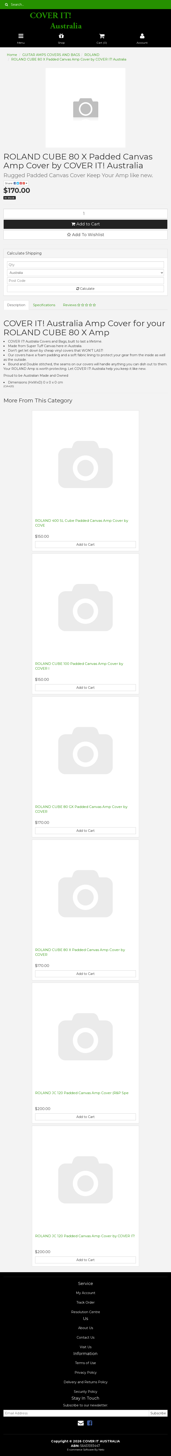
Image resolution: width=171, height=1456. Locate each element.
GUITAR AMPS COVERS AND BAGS (51, 55)
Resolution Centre (85, 1312)
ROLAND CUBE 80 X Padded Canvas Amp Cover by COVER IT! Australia (68, 59)
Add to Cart (85, 224)
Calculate (85, 289)
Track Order (85, 1302)
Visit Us (85, 1347)
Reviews (79, 305)
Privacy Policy (86, 1372)
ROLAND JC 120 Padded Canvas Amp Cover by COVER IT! (85, 1236)
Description (16, 305)
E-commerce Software (80, 1449)
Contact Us (85, 1337)
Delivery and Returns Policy (86, 1382)
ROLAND (91, 55)
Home (12, 55)
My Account (85, 1293)
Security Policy (85, 1392)
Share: (16, 183)
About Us (85, 1328)
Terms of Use (85, 1363)
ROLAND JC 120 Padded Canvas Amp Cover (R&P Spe (82, 1093)
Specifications (44, 305)
